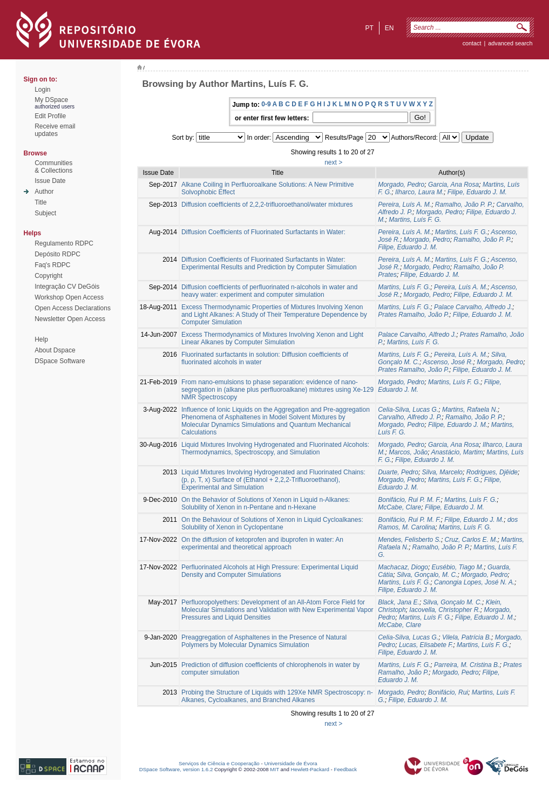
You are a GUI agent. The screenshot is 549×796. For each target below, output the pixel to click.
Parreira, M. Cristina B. (466, 665)
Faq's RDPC (52, 265)
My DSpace (51, 100)
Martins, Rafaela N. (470, 409)
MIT (274, 769)
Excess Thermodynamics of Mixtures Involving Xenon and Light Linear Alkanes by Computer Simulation (272, 338)
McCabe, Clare (399, 507)
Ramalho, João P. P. (464, 204)
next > (333, 162)
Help (41, 339)
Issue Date (50, 181)
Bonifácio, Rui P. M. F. (409, 500)
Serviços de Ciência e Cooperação (219, 763)
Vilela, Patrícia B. (466, 637)
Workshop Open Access (69, 297)
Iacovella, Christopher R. (444, 610)
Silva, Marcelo (442, 472)
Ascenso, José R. (448, 362)
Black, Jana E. (398, 602)
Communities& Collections (53, 166)
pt (369, 28)
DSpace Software (60, 361)
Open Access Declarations (73, 308)
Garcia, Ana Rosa (453, 184)
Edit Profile (50, 116)
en (389, 28)
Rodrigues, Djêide (492, 472)
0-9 (265, 104)
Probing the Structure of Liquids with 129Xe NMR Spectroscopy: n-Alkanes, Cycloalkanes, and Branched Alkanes (277, 696)
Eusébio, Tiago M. (458, 567)
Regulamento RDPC (64, 243)
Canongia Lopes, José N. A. (474, 582)
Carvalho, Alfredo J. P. (410, 417)
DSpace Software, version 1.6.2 (176, 769)
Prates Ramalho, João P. (413, 314)
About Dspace (55, 350)
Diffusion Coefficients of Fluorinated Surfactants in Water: (263, 232)
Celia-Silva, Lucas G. (408, 409)
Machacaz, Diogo (403, 567)
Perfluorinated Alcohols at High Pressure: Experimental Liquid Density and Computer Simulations (269, 571)
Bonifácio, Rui (448, 692)
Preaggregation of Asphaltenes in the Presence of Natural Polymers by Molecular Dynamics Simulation (264, 641)
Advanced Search (510, 43)
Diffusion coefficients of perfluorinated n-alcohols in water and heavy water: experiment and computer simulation (269, 290)
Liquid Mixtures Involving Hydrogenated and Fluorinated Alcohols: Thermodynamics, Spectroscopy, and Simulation (275, 448)
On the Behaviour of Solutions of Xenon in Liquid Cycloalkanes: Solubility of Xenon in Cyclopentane (272, 523)
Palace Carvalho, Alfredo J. (473, 307)
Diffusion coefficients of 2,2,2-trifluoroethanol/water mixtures (267, 204)
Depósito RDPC (57, 254)
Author (44, 191)
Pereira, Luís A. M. (404, 204)
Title (40, 202)
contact (472, 43)
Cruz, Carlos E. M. (471, 539)
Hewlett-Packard (310, 769)
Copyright (48, 276)
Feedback (345, 769)
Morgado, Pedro (401, 184)
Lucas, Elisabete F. (426, 645)
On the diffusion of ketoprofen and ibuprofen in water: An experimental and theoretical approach (262, 543)
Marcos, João (408, 452)
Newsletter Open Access (70, 319)
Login (42, 89)
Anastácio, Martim (457, 452)
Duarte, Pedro (398, 472)
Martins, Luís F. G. (415, 219)
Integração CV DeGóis (67, 286)
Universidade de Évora (290, 763)
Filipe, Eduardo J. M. (477, 192)
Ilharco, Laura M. (419, 192)
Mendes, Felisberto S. (409, 539)
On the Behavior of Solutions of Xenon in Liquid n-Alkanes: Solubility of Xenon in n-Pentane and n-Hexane (265, 503)
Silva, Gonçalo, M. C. (427, 575)
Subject (45, 213)
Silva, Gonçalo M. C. (452, 602)
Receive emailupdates (55, 130)
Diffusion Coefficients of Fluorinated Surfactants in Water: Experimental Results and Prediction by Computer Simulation (269, 263)
